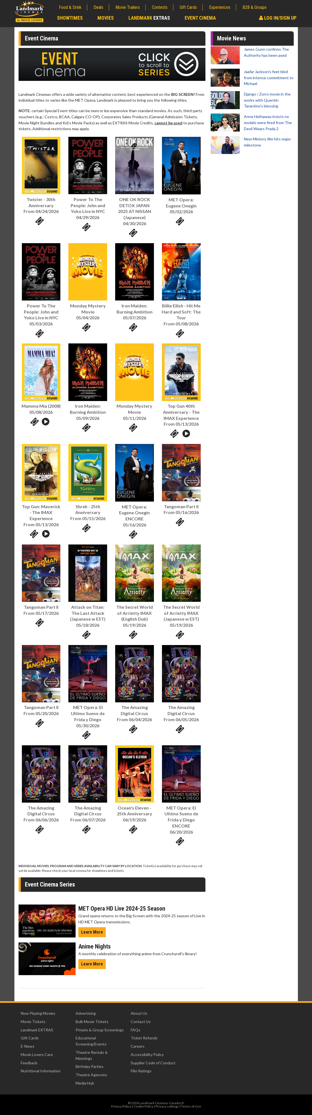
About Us (139, 1013)
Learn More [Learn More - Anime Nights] (92, 964)
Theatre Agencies (91, 1074)
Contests (159, 7)
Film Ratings (141, 1070)
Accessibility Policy (147, 1054)
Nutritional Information (41, 1070)
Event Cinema (200, 18)
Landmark (149, 18)
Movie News (231, 38)
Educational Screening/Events (91, 1041)
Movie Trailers (127, 7)
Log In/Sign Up (277, 18)
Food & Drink (70, 7)
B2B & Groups (255, 7)
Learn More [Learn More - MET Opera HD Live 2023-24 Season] (92, 932)
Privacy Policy (121, 1106)
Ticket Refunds (144, 1038)
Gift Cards (188, 7)
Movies (105, 18)
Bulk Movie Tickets (92, 1021)
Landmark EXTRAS (37, 1029)
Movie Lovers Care (37, 1054)
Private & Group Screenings (100, 1029)
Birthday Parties (90, 1066)
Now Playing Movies (38, 1013)
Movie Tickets (33, 1021)
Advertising (86, 1013)
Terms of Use (191, 1106)
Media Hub (85, 1083)
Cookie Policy (143, 1106)
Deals (98, 7)
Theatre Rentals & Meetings (92, 1055)
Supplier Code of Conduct (153, 1062)
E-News (27, 1046)
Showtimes (70, 18)
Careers (138, 1046)
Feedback (29, 1062)
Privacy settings (167, 1106)
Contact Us (141, 1021)
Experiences (219, 7)
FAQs (135, 1029)
